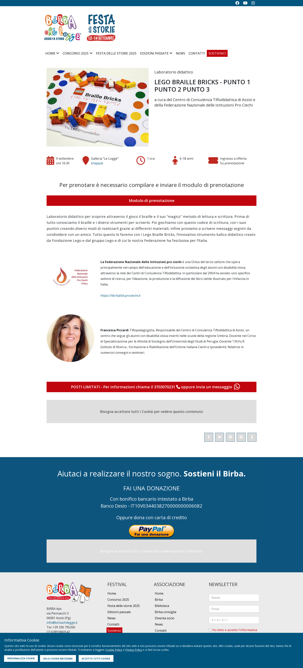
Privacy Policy (133, 650)
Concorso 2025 (76, 53)
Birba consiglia (165, 612)
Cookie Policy (113, 650)
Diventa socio (164, 618)
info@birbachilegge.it (62, 622)
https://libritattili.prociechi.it (120, 295)
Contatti (197, 53)
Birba (159, 599)
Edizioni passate (154, 53)
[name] (234, 597)
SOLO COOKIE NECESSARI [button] (58, 658)
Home (50, 53)
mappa (97, 163)
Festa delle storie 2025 (116, 53)
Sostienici (217, 53)
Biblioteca (162, 606)
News (180, 53)
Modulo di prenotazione (151, 200)
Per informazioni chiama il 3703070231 (142, 386)
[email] (234, 609)
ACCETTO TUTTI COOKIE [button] (96, 658)
